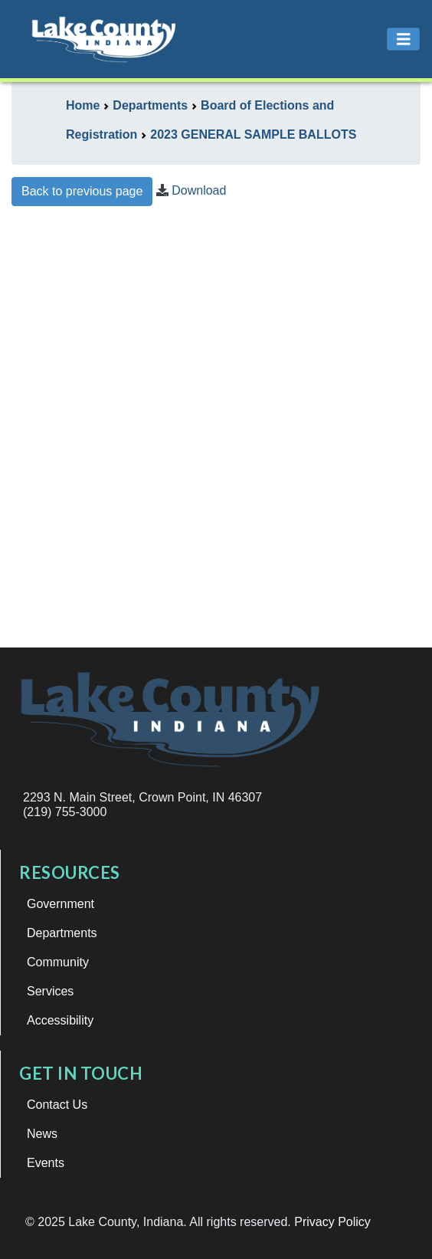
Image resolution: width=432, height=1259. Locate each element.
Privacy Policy (332, 1221)
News (42, 1133)
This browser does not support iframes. (216, 433)
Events (45, 1162)
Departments (62, 932)
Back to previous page (81, 191)
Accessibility (60, 1020)
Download (199, 190)
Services (50, 991)
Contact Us (57, 1104)
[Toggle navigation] (404, 39)
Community (58, 962)
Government (60, 903)
